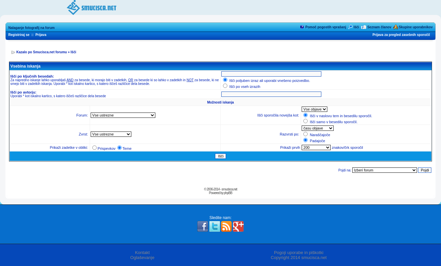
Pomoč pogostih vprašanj (325, 27)
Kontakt (142, 252)
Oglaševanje (142, 257)
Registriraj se (18, 35)
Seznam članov (379, 27)
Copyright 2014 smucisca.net (299, 257)
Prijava (40, 35)
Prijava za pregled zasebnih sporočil (401, 35)
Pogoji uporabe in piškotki (298, 252)
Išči (356, 27)
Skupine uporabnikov (416, 27)
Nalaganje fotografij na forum (31, 28)
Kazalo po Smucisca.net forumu (41, 52)
